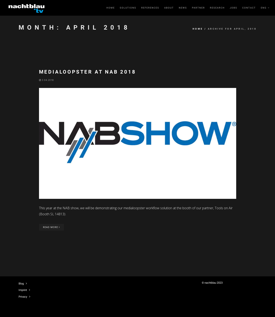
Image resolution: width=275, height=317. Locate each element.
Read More (51, 227)
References (150, 7)
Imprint (23, 290)
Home (110, 7)
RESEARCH (217, 7)
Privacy (23, 296)
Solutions (128, 7)
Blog (21, 283)
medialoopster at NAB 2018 (87, 72)
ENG (265, 7)
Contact (249, 7)
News (183, 7)
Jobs (233, 7)
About (169, 7)
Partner (198, 7)
